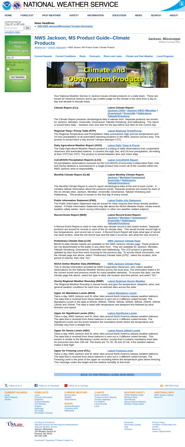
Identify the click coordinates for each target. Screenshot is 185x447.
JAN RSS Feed (169, 386)
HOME (8, 15)
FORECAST (27, 15)
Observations (70, 399)
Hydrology (39, 408)
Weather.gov (40, 47)
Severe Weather (101, 395)
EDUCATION (119, 15)
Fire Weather (40, 404)
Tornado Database (102, 399)
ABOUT (173, 15)
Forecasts (95, 56)
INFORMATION (95, 15)
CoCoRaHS (99, 402)
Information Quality (132, 425)
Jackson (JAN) (116, 110)
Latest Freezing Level (120, 350)
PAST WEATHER (51, 15)
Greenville (129, 113)
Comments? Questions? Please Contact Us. (54, 440)
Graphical (39, 399)
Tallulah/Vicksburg (119, 116)
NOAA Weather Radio (134, 395)
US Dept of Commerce (45, 422)
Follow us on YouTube (76, 386)
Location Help (12, 32)
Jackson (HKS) (136, 110)
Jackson (113, 177)
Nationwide (69, 411)
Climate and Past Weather (139, 56)
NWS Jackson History (163, 395)
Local (7, 395)
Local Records (100, 404)
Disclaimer (129, 422)
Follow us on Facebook (47, 386)
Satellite (68, 397)
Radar (83, 56)
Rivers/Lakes (70, 395)
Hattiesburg (144, 113)
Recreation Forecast (44, 413)
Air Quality (39, 411)
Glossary (128, 429)
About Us (158, 397)
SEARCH (156, 15)
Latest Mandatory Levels (122, 293)
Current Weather (75, 392)
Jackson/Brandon (72, 406)
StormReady (129, 399)
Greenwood (114, 113)
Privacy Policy (18, 81)
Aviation (38, 406)
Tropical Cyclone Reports (105, 397)
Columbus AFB (71, 408)
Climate (99, 392)
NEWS (138, 15)
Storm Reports (11, 397)
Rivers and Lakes (113, 56)
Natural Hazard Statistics (135, 402)
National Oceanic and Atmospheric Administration (56, 425)
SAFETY (73, 15)
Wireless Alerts (130, 397)
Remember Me (17, 69)
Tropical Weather (42, 402)
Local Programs (165, 56)
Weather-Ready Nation (134, 404)
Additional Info (164, 392)
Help (126, 427)
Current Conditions (66, 56)
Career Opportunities (161, 431)
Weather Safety (134, 392)
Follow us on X (13, 386)
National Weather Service (46, 427)
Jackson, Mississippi (57, 47)
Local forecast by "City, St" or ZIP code (15, 23)
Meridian (151, 110)
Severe (8, 399)
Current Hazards (43, 56)
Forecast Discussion (44, 397)
